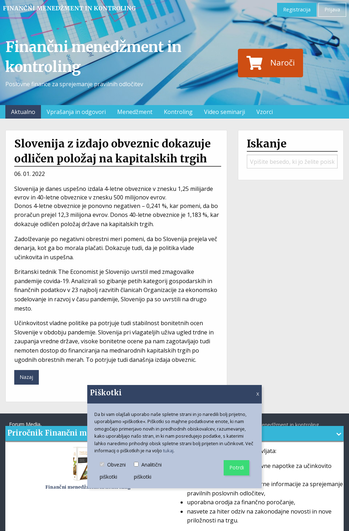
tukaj (168, 450)
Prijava (332, 9)
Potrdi (236, 467)
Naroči (270, 63)
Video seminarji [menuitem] (224, 112)
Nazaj (26, 377)
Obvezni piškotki (117, 471)
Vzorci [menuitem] (264, 112)
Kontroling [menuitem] (178, 112)
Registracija (297, 9)
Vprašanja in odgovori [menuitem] (76, 112)
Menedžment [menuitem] (134, 112)
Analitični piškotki (151, 471)
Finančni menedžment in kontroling (69, 8)
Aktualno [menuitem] (23, 112)
